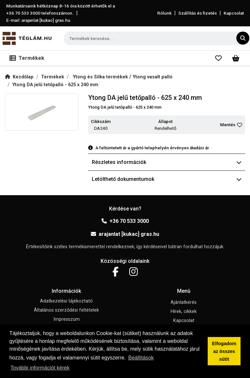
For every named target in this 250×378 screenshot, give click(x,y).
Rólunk (164, 13)
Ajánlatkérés (184, 302)
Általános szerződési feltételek (66, 310)
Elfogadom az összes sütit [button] (224, 351)
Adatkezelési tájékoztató (66, 301)
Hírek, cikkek (184, 311)
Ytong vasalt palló (153, 77)
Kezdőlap (19, 77)
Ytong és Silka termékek (101, 77)
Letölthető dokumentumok (167, 179)
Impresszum (66, 319)
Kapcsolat (234, 13)
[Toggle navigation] (28, 58)
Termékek (52, 77)
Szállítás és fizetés (197, 13)
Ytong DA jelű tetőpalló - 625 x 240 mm (55, 85)
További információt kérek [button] (39, 368)
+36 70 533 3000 (125, 221)
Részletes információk (167, 162)
